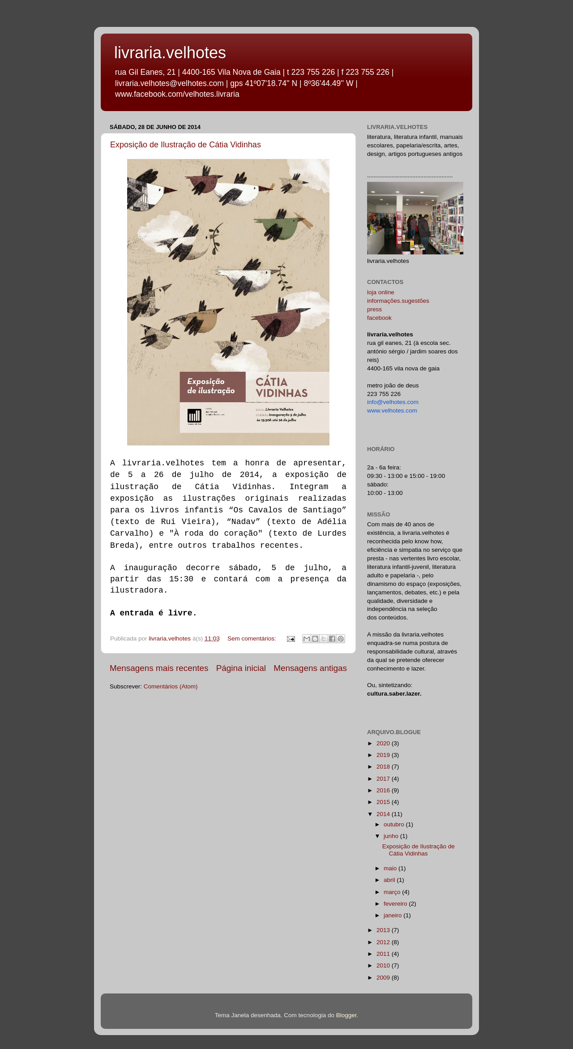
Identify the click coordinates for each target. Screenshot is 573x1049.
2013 (384, 930)
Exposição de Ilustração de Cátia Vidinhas (185, 144)
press (374, 309)
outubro (395, 824)
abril (390, 880)
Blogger (346, 1015)
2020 (384, 743)
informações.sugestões (398, 300)
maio (391, 868)
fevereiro (396, 903)
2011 (384, 953)
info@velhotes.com (393, 402)
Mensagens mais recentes (159, 668)
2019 (384, 755)
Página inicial (241, 668)
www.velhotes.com (392, 410)
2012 (384, 942)
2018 (384, 766)
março (393, 892)
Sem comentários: (252, 638)
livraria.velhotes (170, 52)
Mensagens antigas (310, 668)
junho (392, 836)
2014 (384, 814)
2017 (384, 778)
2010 (384, 965)
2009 (384, 977)
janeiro (393, 915)
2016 (384, 790)
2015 (384, 802)
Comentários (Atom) (171, 686)
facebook (379, 317)
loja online (380, 292)
